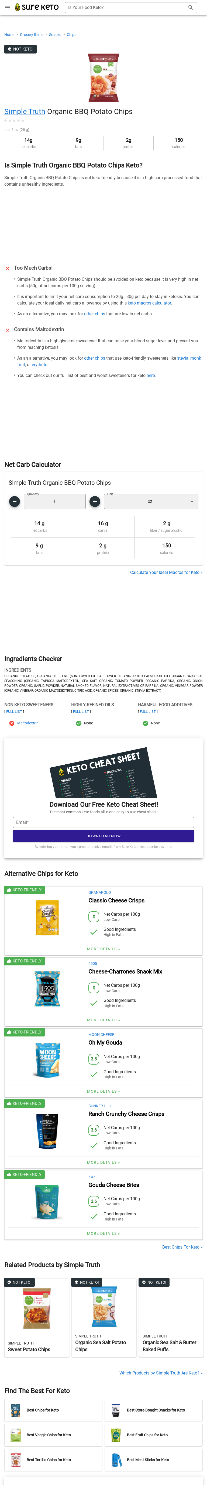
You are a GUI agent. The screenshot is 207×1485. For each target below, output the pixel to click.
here (151, 375)
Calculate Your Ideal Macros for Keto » (166, 572)
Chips (71, 34)
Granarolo (99, 892)
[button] (151, 501)
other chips (94, 313)
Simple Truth (24, 111)
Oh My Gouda (105, 1042)
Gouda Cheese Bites (113, 1185)
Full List (14, 712)
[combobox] (131, 7)
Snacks (55, 34)
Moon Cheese (101, 1034)
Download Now (104, 836)
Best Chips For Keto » (182, 1247)
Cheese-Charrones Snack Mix (125, 971)
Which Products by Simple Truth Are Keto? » (161, 1373)
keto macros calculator (149, 303)
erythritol (40, 364)
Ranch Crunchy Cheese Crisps (126, 1114)
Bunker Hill (100, 1106)
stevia (182, 358)
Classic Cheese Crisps (116, 900)
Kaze (93, 1177)
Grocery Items (32, 34)
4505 (92, 963)
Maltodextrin (28, 723)
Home (9, 34)
